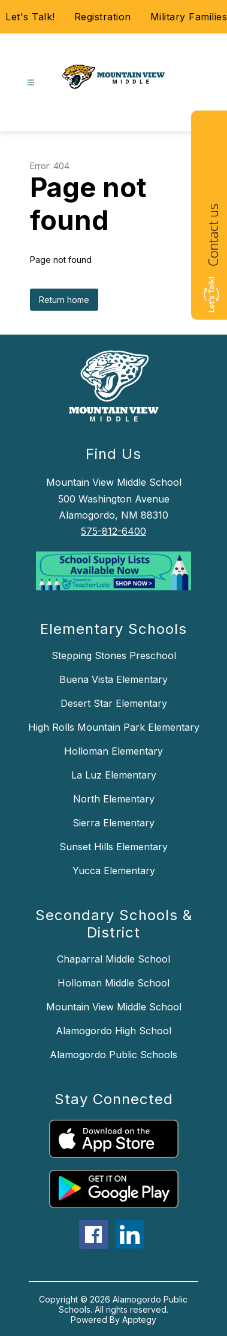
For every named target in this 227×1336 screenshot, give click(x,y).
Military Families (189, 17)
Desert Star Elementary (113, 703)
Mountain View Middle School (113, 1007)
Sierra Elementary (113, 823)
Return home (64, 300)
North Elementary (114, 799)
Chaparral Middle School (113, 959)
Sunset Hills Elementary (113, 847)
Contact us (212, 235)
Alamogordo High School (113, 1031)
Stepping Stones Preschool (114, 655)
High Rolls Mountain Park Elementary (113, 727)
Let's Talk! (30, 17)
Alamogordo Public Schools (113, 1055)
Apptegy (139, 1319)
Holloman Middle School (113, 983)
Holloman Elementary (113, 751)
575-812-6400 (113, 531)
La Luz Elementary (113, 775)
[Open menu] (31, 83)
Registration (102, 17)
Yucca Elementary (113, 871)
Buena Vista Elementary (113, 679)
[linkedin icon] (130, 1245)
